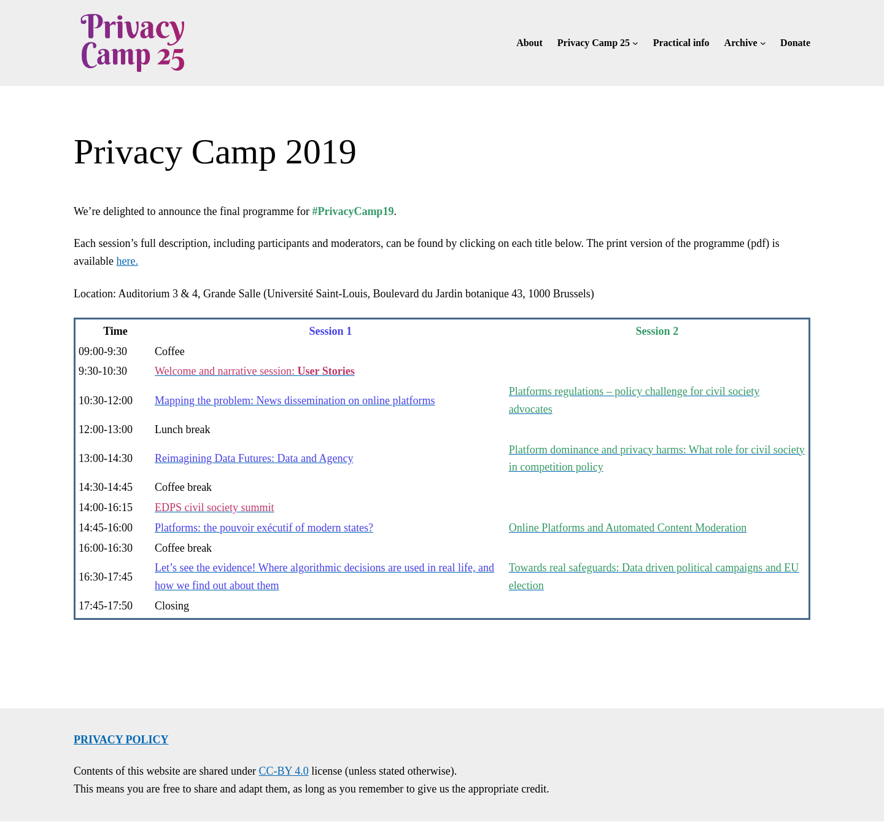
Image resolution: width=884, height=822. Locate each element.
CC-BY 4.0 (283, 771)
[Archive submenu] (763, 43)
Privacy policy (121, 740)
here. (127, 261)
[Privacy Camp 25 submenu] (635, 43)
